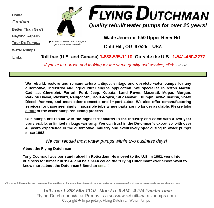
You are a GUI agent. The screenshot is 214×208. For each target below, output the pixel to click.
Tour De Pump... (26, 43)
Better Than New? (28, 29)
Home (17, 15)
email (103, 165)
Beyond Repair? (26, 36)
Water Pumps (24, 50)
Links (17, 57)
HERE (182, 64)
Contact (20, 21)
